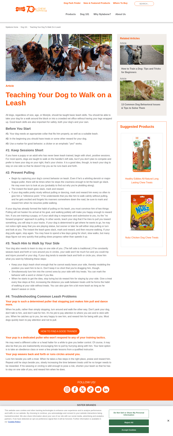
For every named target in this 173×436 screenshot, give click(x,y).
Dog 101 (84, 14)
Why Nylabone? (102, 14)
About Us (120, 14)
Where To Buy (120, 3)
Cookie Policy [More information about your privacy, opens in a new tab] (14, 422)
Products (71, 14)
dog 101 (24, 27)
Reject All (129, 422)
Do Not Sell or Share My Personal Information (129, 414)
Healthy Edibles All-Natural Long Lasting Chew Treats (141, 180)
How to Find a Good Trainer (59, 331)
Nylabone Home (12, 27)
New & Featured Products (97, 3)
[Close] (168, 420)
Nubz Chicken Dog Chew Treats (141, 237)
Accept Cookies (129, 430)
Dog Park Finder (72, 3)
